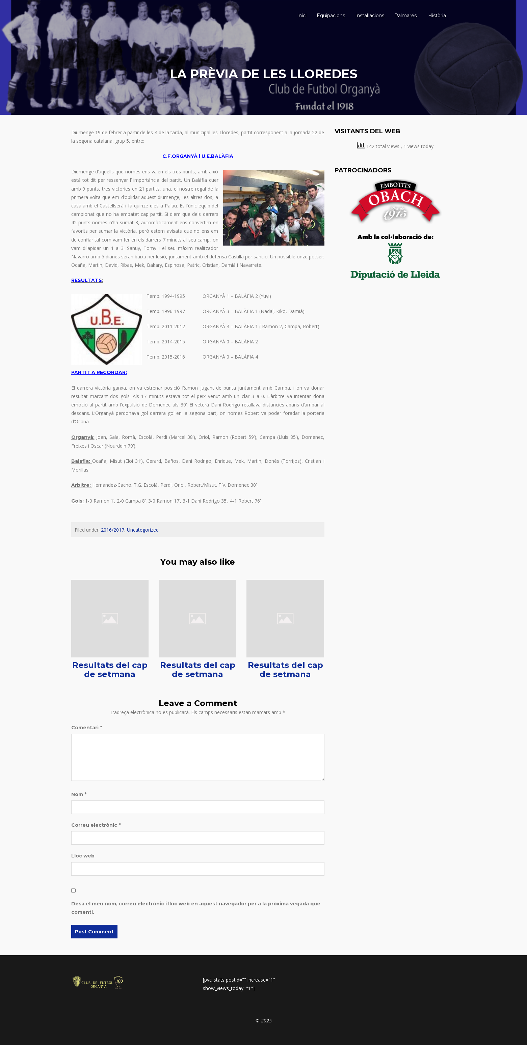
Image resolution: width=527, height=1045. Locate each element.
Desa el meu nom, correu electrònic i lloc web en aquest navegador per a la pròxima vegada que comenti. (195, 908)
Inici (301, 15)
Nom (78, 794)
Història (436, 15)
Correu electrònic (96, 825)
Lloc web (83, 856)
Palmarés (405, 15)
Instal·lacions (369, 15)
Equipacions (331, 15)
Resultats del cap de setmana (110, 669)
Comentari (86, 728)
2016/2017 (112, 530)
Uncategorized (143, 530)
